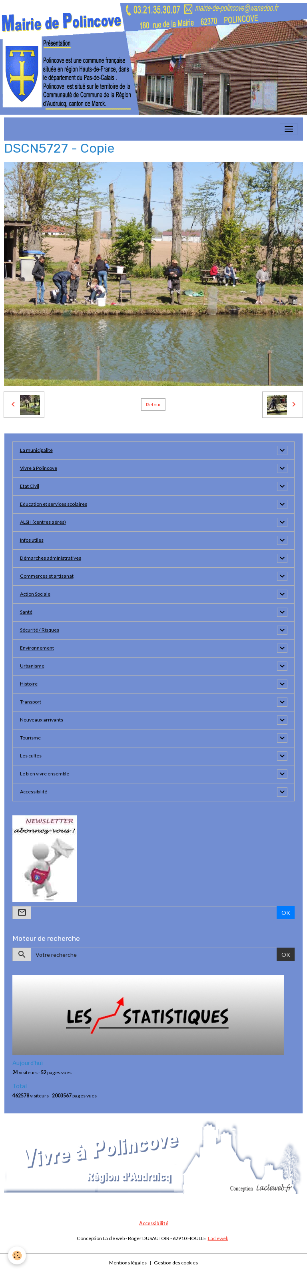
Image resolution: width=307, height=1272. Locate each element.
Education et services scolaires (53, 504)
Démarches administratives (50, 558)
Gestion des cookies (176, 1263)
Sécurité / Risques (39, 630)
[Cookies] (17, 1255)
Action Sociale (35, 594)
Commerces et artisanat (47, 576)
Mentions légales (128, 1263)
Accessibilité (33, 792)
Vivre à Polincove (38, 468)
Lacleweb (218, 1238)
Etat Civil (29, 486)
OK (285, 912)
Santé (26, 612)
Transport (30, 702)
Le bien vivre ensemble (44, 774)
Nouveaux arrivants (41, 720)
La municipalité (36, 450)
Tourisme (30, 738)
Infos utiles (32, 540)
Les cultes (31, 756)
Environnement (37, 648)
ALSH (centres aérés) (43, 522)
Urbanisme (32, 666)
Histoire (29, 684)
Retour (153, 404)
